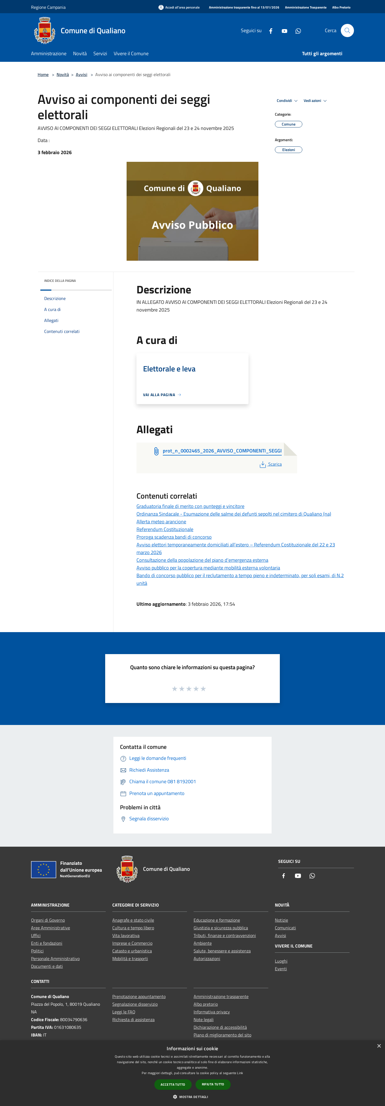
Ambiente (203, 943)
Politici (37, 950)
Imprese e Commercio (132, 943)
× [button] (379, 1046)
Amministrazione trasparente (221, 996)
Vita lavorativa (126, 935)
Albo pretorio (206, 1004)
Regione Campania (48, 7)
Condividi (288, 101)
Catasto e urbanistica (132, 950)
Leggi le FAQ (123, 1011)
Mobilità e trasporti (130, 958)
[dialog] (192, 1073)
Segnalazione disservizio (135, 1004)
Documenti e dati (47, 966)
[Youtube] (282, 30)
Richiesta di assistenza (133, 1019)
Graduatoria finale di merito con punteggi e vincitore (190, 506)
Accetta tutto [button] (173, 1084)
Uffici (36, 935)
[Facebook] (268, 30)
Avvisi (81, 74)
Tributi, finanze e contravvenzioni (225, 935)
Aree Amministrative (50, 927)
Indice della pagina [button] (60, 280)
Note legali (204, 1019)
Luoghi (281, 961)
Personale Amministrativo (55, 958)
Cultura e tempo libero (133, 927)
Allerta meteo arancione (161, 521)
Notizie (281, 920)
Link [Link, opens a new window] (240, 1073)
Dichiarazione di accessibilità (220, 1027)
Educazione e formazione (217, 920)
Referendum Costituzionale (164, 529)
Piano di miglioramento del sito (222, 1035)
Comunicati (285, 927)
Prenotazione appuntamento (139, 996)
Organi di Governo (48, 920)
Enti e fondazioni (46, 943)
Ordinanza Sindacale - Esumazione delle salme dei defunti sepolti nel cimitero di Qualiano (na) (233, 514)
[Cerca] (347, 30)
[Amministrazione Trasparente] (306, 7)
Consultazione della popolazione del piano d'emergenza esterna (202, 560)
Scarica (270, 464)
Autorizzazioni (207, 958)
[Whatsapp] (296, 30)
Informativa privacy (212, 1011)
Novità (63, 74)
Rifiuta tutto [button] (213, 1084)
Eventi (281, 968)
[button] (192, 1096)
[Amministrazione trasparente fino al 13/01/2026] (244, 7)
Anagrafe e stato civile (133, 920)
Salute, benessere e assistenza (222, 950)
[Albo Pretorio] (341, 7)
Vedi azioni (316, 101)
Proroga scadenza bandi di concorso (174, 537)
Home (43, 74)
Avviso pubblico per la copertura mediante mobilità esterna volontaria (208, 567)
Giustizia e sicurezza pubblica (221, 927)
